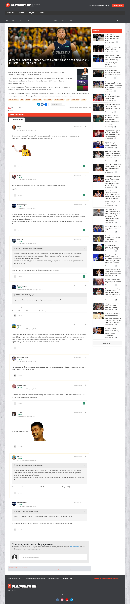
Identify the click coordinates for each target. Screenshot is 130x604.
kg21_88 (20, 239)
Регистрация (118, 5)
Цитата (20, 166)
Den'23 (19, 456)
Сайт (42, 13)
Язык (64, 595)
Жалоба (10, 111)
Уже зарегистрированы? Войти (99, 5)
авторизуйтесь (74, 547)
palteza (19, 325)
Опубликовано (26, 130)
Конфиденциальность (15, 578)
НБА (9, 108)
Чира (19, 126)
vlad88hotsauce (23, 413)
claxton (20, 175)
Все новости (107, 343)
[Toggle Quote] (15, 248)
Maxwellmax (21, 385)
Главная (10, 13)
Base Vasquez (22, 205)
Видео (31, 13)
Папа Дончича (22, 357)
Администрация (53, 578)
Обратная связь (67, 578)
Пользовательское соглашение (35, 578)
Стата (21, 13)
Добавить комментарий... (30, 557)
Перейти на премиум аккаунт (106, 578)
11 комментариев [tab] (17, 119)
